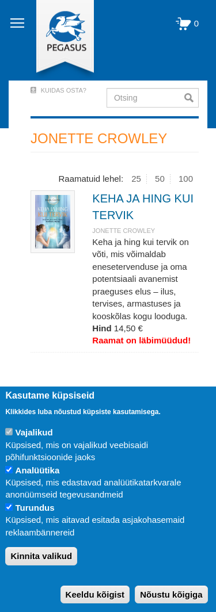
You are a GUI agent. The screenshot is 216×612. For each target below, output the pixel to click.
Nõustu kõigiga (171, 594)
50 (160, 178)
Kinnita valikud (41, 556)
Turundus (35, 507)
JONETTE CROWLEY (123, 230)
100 (186, 178)
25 (136, 178)
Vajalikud (34, 432)
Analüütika (38, 470)
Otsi (191, 97)
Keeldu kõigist (95, 594)
